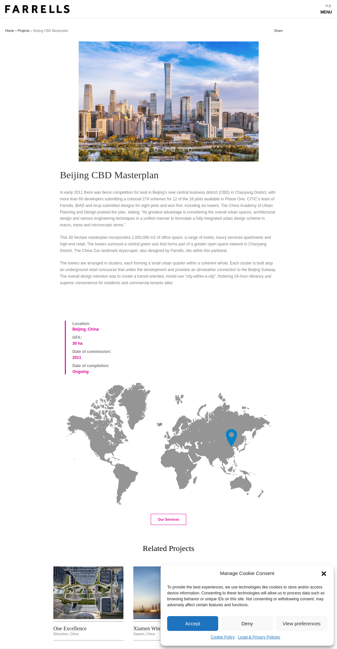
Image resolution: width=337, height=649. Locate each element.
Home (9, 31)
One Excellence (70, 628)
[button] (324, 573)
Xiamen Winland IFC (156, 628)
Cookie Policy (223, 637)
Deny (247, 623)
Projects (24, 31)
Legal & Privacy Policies (259, 637)
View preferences (302, 623)
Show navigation (168, 10)
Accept (192, 623)
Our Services (168, 519)
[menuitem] (328, 6)
